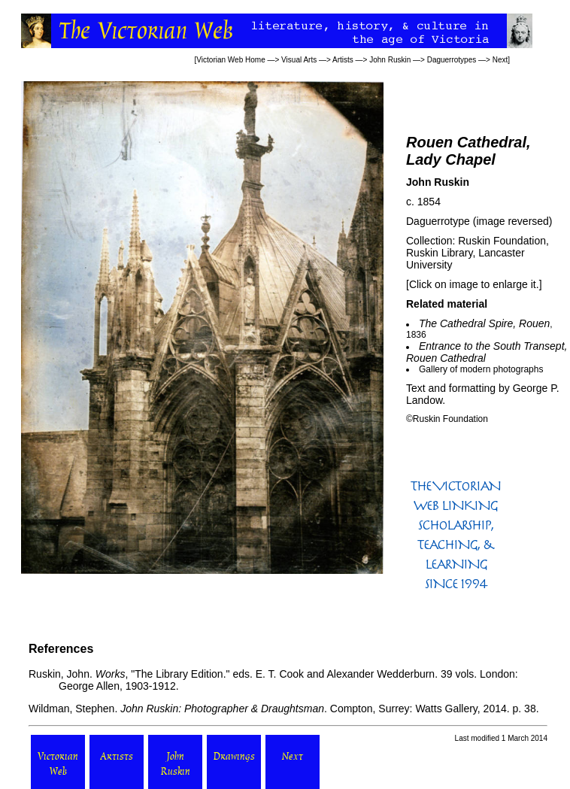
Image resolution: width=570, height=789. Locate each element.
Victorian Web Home (230, 60)
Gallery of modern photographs (481, 369)
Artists (342, 60)
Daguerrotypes (452, 60)
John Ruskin (390, 60)
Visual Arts (299, 60)
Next (500, 60)
